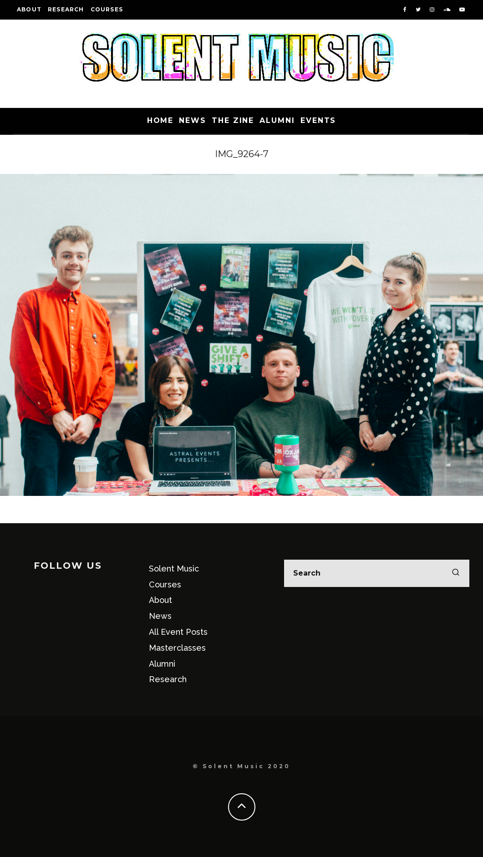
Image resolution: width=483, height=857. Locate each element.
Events (318, 120)
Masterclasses (177, 648)
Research (66, 9)
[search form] (376, 573)
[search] (455, 573)
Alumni (277, 120)
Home (160, 120)
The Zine (233, 120)
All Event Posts (178, 632)
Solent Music (174, 568)
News (192, 120)
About (29, 9)
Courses (107, 9)
